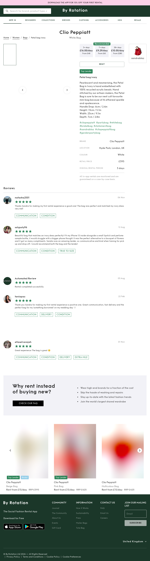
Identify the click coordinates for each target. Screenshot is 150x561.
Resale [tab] (137, 20)
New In (12, 20)
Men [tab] (120, 20)
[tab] (12, 20)
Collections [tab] (48, 20)
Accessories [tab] (101, 20)
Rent (102, 64)
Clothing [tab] (84, 20)
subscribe (136, 523)
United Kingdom (133, 542)
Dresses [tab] (66, 20)
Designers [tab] (30, 20)
